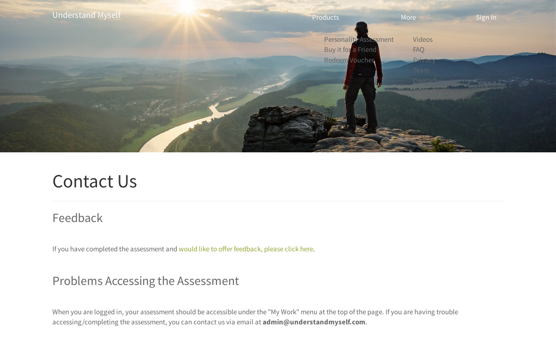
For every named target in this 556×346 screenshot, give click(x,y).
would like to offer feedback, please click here (246, 248)
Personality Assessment (359, 39)
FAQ (418, 49)
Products (325, 17)
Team (421, 69)
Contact (425, 80)
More (408, 17)
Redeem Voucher (349, 59)
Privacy (424, 59)
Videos (423, 39)
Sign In (486, 17)
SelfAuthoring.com (441, 90)
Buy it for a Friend (350, 49)
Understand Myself (86, 14)
